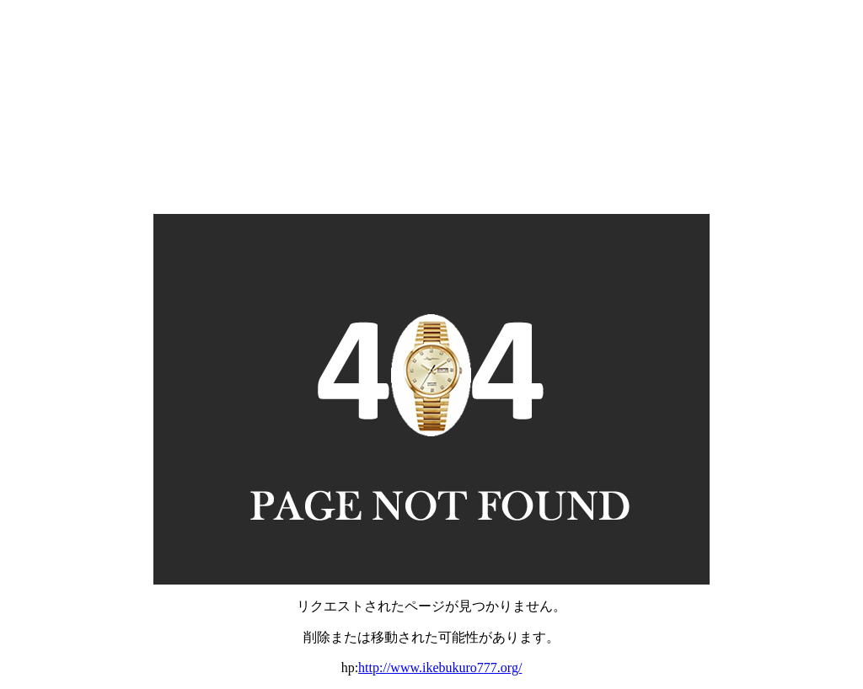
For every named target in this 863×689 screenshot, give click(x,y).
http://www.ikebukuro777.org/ (440, 667)
